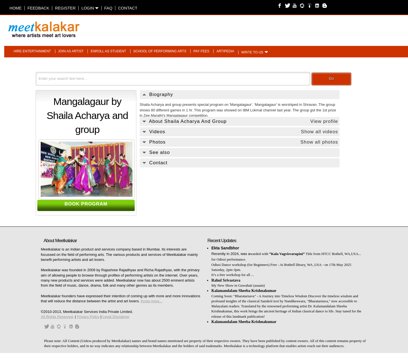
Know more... (151, 301)
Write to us (252, 52)
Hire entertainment (32, 51)
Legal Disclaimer (115, 317)
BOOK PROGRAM (86, 204)
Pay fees (201, 51)
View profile (324, 121)
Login (89, 8)
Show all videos (319, 131)
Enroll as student (108, 51)
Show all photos (319, 142)
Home (16, 8)
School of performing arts (159, 51)
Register (65, 8)
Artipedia (225, 51)
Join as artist (71, 51)
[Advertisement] (274, 26)
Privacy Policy (88, 317)
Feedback (38, 8)
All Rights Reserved (57, 317)
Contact (127, 8)
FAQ (108, 8)
